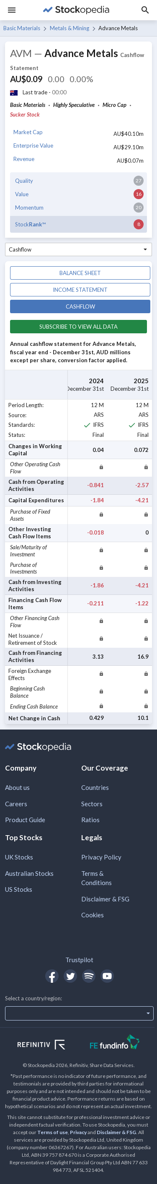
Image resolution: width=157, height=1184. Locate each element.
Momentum (29, 207)
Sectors (92, 804)
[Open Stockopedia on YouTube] (107, 976)
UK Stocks (19, 857)
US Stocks (18, 889)
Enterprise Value (33, 145)
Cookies (92, 915)
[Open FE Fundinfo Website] (115, 1043)
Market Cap (28, 132)
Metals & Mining (69, 28)
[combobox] (78, 249)
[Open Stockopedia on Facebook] (52, 976)
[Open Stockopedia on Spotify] (88, 976)
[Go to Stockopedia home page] (76, 10)
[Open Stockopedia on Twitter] (70, 976)
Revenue (23, 159)
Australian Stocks (29, 873)
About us (17, 787)
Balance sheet (80, 273)
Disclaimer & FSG (105, 899)
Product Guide (25, 819)
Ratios (90, 819)
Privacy (78, 1132)
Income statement (80, 289)
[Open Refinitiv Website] (50, 1046)
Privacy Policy (101, 857)
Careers (16, 804)
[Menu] (11, 10)
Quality (24, 180)
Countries (95, 787)
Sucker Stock (25, 114)
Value (21, 194)
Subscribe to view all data (78, 326)
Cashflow (80, 306)
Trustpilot (79, 959)
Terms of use (52, 1132)
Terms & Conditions (96, 878)
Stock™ (30, 224)
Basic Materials (21, 28)
